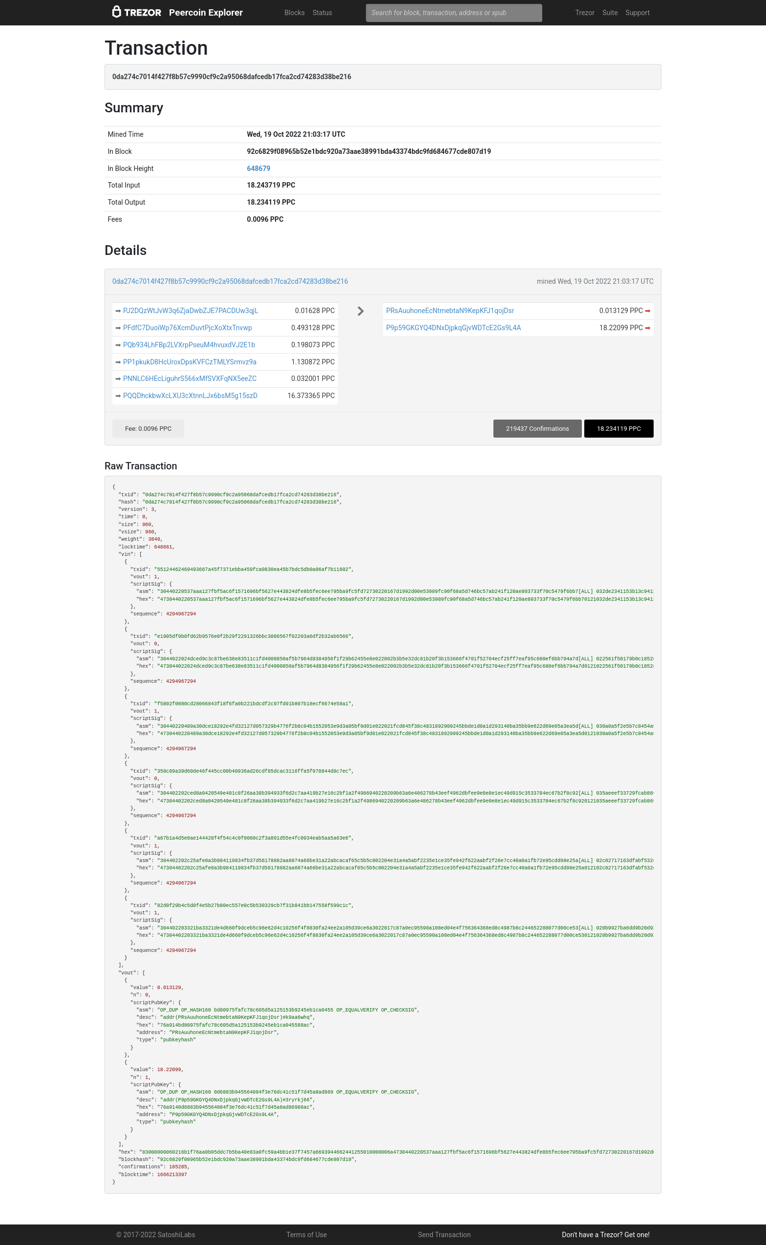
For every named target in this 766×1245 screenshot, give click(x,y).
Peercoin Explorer (206, 12)
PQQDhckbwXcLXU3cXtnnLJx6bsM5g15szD (190, 396)
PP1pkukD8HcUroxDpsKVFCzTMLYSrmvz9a (189, 362)
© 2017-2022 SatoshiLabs (155, 1235)
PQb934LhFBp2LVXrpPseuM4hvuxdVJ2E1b (189, 345)
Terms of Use (306, 1235)
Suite (609, 13)
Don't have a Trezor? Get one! (606, 1235)
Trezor (585, 13)
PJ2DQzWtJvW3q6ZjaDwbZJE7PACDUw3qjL (190, 311)
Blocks (294, 13)
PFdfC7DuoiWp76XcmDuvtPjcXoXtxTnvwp (187, 328)
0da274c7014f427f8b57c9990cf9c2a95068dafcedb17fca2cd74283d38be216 (230, 281)
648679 (258, 168)
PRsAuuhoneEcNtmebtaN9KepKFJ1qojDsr (450, 311)
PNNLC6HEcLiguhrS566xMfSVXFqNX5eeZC (189, 378)
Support (638, 13)
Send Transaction (444, 1235)
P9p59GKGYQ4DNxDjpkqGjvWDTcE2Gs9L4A (453, 328)
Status (322, 13)
